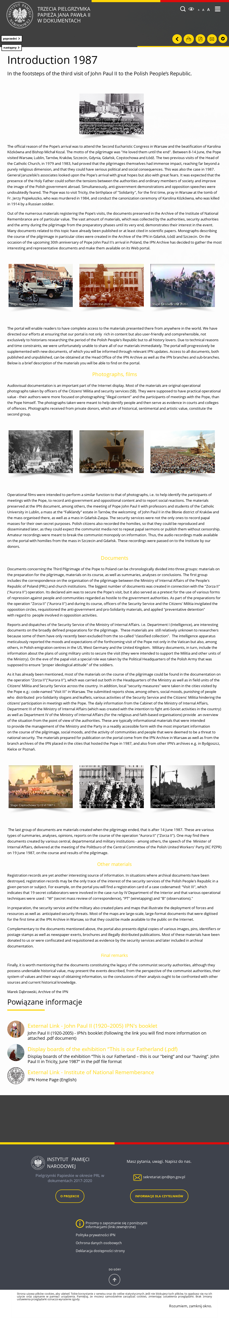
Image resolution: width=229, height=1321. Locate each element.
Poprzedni (9, 37)
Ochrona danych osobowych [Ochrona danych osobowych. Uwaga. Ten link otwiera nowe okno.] (99, 1244)
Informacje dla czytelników (159, 1197)
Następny (9, 46)
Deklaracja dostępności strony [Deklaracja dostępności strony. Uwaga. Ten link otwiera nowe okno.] (100, 1252)
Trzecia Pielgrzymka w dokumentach (80, 15)
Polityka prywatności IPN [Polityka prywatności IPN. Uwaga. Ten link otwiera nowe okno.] (95, 1236)
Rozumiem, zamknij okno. (190, 1307)
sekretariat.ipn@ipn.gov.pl (164, 1178)
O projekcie (69, 1197)
